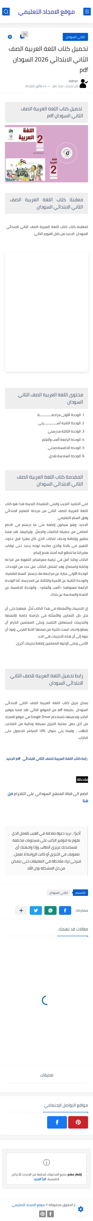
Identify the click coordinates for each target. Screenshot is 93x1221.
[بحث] (6, 11)
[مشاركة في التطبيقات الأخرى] (21, 910)
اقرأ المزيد (40, 1179)
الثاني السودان (75, 37)
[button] (65, 910)
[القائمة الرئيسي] (87, 11)
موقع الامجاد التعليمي (46, 11)
